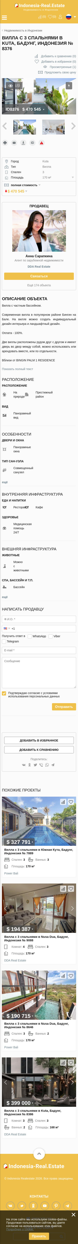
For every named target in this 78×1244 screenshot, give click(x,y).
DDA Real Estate (39, 263)
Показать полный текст (17, 365)
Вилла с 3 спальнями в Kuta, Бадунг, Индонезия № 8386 (32, 1108)
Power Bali (11, 869)
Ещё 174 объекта (39, 281)
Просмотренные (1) (63, 67)
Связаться (39, 272)
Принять (39, 1236)
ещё (4, 478)
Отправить (64, 703)
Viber (56, 632)
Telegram (13, 637)
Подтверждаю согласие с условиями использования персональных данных (34, 691)
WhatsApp (39, 632)
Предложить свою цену (60, 72)
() (44, 16)
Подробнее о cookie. (20, 1229)
